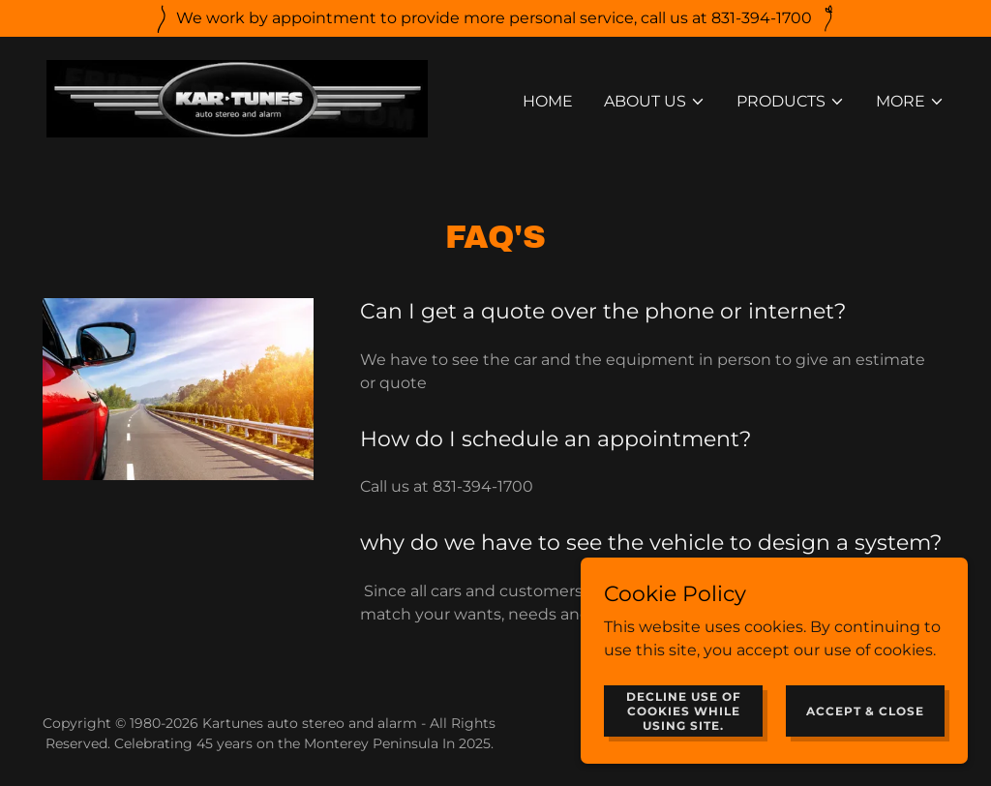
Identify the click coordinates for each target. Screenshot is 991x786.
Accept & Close (865, 723)
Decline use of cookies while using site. (683, 723)
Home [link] (548, 101)
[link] (237, 97)
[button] (655, 101)
